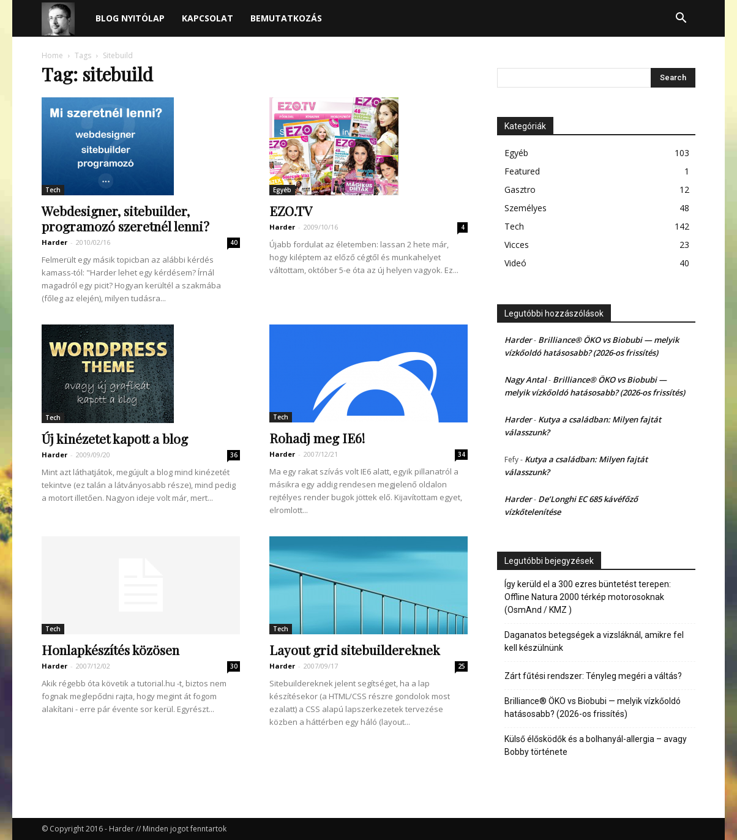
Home (52, 55)
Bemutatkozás (286, 18)
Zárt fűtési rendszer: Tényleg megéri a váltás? (593, 676)
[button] (680, 19)
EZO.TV (290, 210)
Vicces (516, 244)
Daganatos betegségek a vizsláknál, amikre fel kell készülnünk (594, 641)
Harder (54, 242)
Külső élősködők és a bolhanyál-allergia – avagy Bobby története (595, 745)
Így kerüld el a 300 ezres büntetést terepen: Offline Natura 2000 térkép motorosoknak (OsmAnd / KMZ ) (587, 597)
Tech (53, 190)
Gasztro (520, 189)
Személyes (525, 208)
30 (234, 666)
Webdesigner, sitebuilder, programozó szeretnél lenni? (125, 218)
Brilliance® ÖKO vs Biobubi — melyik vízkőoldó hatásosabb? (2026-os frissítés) (592, 707)
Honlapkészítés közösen (110, 649)
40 (234, 242)
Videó (515, 263)
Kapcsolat (207, 18)
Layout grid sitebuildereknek (354, 649)
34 (461, 454)
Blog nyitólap (130, 18)
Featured (522, 171)
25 (461, 666)
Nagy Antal (525, 379)
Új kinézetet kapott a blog (115, 438)
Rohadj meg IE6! (317, 437)
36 (234, 455)
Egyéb (282, 190)
